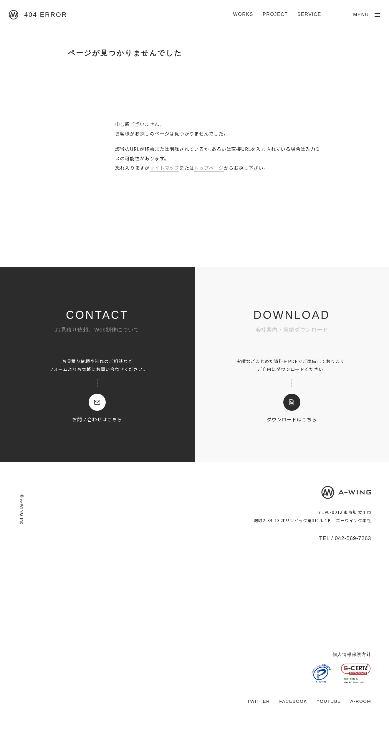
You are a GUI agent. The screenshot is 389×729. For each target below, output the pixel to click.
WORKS (243, 14)
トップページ (209, 167)
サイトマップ (164, 167)
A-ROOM (360, 701)
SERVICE (309, 14)
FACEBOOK (293, 701)
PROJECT (275, 14)
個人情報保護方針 (351, 654)
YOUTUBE (329, 701)
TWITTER (258, 701)
